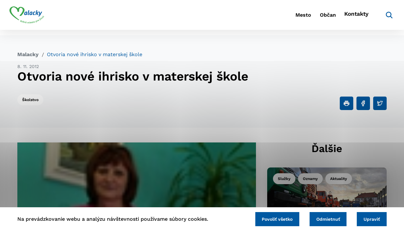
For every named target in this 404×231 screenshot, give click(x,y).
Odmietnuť (323, 218)
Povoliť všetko (268, 218)
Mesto (278, 18)
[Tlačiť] (346, 103)
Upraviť (370, 218)
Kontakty (346, 18)
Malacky (28, 54)
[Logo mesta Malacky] (34, 17)
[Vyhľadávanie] (377, 17)
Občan (311, 18)
